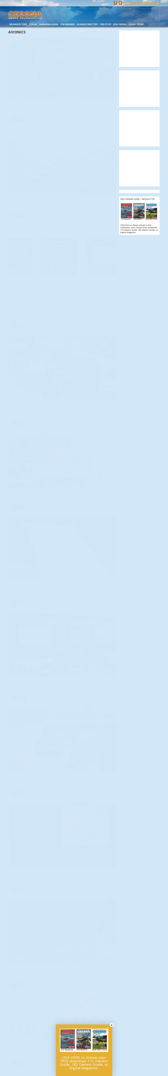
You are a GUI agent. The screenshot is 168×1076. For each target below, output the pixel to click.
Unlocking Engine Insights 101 (30, 71)
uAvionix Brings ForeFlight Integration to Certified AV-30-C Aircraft (87, 74)
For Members (67, 24)
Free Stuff (105, 24)
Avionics (39, 75)
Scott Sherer (73, 681)
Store (140, 24)
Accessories (74, 545)
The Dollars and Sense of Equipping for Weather (33, 232)
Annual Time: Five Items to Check (87, 145)
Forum (33, 24)
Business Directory (87, 24)
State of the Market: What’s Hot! (32, 361)
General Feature (50, 75)
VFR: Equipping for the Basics (85, 611)
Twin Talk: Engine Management (86, 479)
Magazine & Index (48, 24)
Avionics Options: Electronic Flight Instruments (34, 819)
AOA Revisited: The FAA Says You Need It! (89, 347)
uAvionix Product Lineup (82, 211)
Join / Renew (119, 24)
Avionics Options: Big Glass (84, 742)
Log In (131, 24)
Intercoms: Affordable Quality (30, 685)
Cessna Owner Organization (24, 75)
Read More (18, 96)
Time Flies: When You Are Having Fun (33, 140)
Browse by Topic (18, 24)
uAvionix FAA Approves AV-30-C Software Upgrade (30, 419)
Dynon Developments (24, 295)
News (46, 425)
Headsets (16, 620)
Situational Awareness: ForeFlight (89, 938)
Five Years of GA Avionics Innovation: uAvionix (26, 887)
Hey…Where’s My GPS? (79, 876)
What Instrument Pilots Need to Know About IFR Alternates (87, 809)
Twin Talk (17, 554)
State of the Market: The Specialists (89, 276)
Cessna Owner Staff (76, 81)
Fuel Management (78, 414)
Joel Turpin (73, 815)
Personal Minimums (79, 1004)
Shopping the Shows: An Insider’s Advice (31, 488)
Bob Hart (16, 144)
